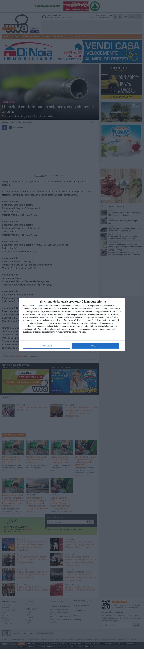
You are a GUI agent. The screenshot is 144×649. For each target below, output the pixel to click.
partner (42, 306)
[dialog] (72, 324)
